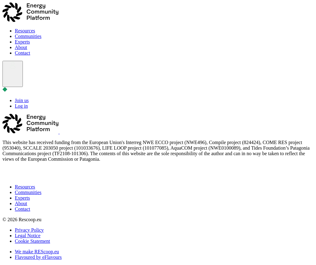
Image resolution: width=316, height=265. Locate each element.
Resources (25, 30)
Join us (22, 100)
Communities (28, 36)
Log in (21, 106)
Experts (22, 41)
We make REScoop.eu (37, 251)
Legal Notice (27, 235)
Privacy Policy (29, 230)
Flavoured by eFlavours (38, 257)
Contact (22, 53)
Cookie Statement (32, 241)
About (21, 47)
